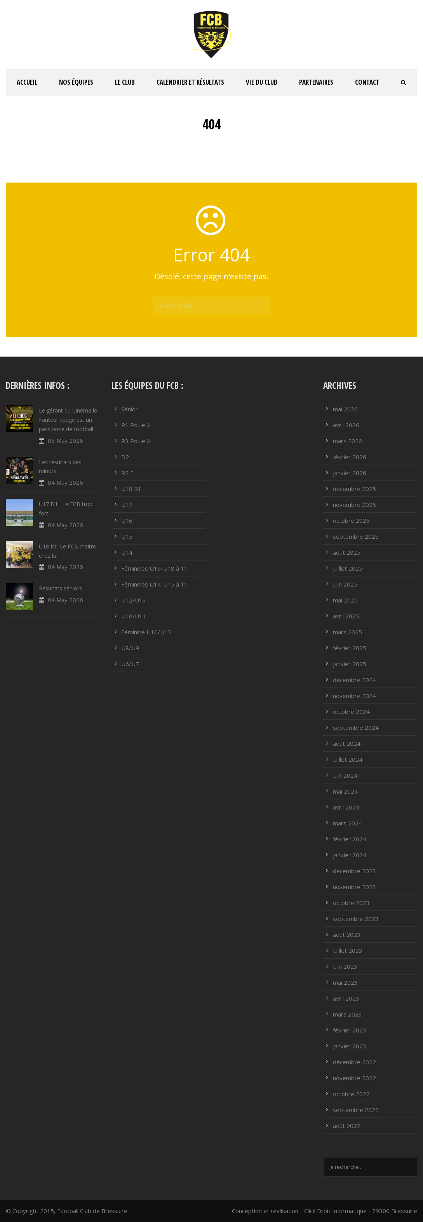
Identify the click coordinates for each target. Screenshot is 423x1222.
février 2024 (349, 839)
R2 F (127, 473)
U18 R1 (131, 489)
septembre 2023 (356, 919)
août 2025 (346, 552)
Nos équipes (76, 82)
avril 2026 (346, 425)
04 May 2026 (65, 482)
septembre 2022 (356, 1110)
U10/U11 (133, 616)
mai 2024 (345, 791)
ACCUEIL (27, 82)
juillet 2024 (347, 759)
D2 (125, 457)
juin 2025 (345, 584)
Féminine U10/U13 (146, 632)
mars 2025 (347, 632)
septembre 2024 (356, 727)
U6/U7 (130, 664)
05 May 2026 (65, 440)
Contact (367, 82)
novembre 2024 (354, 696)
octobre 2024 (351, 711)
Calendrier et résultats (190, 82)
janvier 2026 (349, 473)
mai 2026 (345, 409)
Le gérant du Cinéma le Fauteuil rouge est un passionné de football (68, 420)
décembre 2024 (354, 680)
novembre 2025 (354, 504)
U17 (126, 504)
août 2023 (346, 934)
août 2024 (346, 743)
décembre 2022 (354, 1062)
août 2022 (346, 1126)
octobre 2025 (351, 520)
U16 (126, 520)
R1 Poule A (135, 425)
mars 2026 (347, 441)
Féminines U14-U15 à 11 (154, 584)
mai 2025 (345, 600)
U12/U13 (133, 600)
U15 (126, 536)
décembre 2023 (354, 871)
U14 (126, 552)
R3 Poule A (135, 441)
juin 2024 (345, 775)
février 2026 (349, 457)
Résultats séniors (60, 588)
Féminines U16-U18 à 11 (154, 568)
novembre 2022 (354, 1078)
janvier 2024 (349, 855)
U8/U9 (130, 648)
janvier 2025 (349, 664)
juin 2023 (345, 966)
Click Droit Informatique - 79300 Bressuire (360, 1211)
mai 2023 (345, 982)
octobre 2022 (351, 1094)
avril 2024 (346, 807)
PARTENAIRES (316, 82)
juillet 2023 (347, 950)
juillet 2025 (347, 568)
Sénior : (131, 409)
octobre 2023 (351, 903)
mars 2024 (347, 823)
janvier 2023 (349, 1046)
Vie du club (261, 82)
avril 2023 (346, 998)
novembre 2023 (354, 887)
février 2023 (349, 1030)
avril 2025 (346, 616)
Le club (125, 82)
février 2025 (349, 648)
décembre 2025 (354, 489)
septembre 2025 (356, 536)
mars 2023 (347, 1014)
